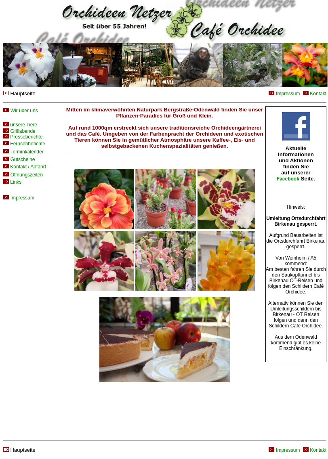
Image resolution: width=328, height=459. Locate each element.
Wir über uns (24, 110)
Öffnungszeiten (27, 175)
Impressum (288, 93)
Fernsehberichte (24, 144)
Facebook (288, 179)
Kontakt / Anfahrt (24, 167)
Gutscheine (23, 159)
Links (12, 182)
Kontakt (318, 93)
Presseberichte (22, 137)
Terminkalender (27, 152)
